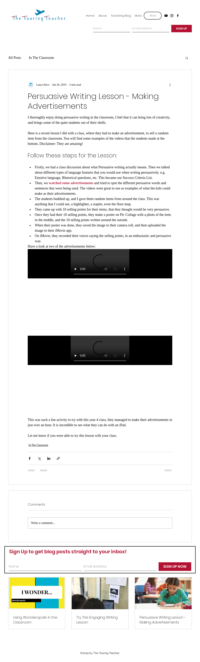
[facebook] (178, 16)
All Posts (14, 58)
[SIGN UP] (181, 28)
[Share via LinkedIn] (49, 458)
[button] (187, 57)
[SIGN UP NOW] (175, 566)
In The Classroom (41, 58)
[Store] (153, 16)
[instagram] (172, 16)
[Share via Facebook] (29, 458)
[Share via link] (58, 458)
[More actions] (170, 84)
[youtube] (166, 16)
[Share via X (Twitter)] (39, 458)
